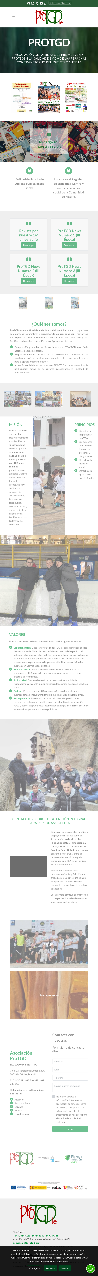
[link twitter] (36, 3)
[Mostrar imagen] (49, 1185)
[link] (49, 17)
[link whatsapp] (45, 3)
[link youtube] (41, 3)
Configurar (35, 1268)
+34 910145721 (21, 1235)
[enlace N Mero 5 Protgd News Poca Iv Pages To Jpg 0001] (49, 96)
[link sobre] (49, 1216)
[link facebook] (28, 3)
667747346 (52, 1235)
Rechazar (50, 1268)
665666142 (38, 1235)
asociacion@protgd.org (26, 1242)
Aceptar (64, 1268)
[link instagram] (32, 3)
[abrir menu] (14, 17)
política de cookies (60, 1261)
